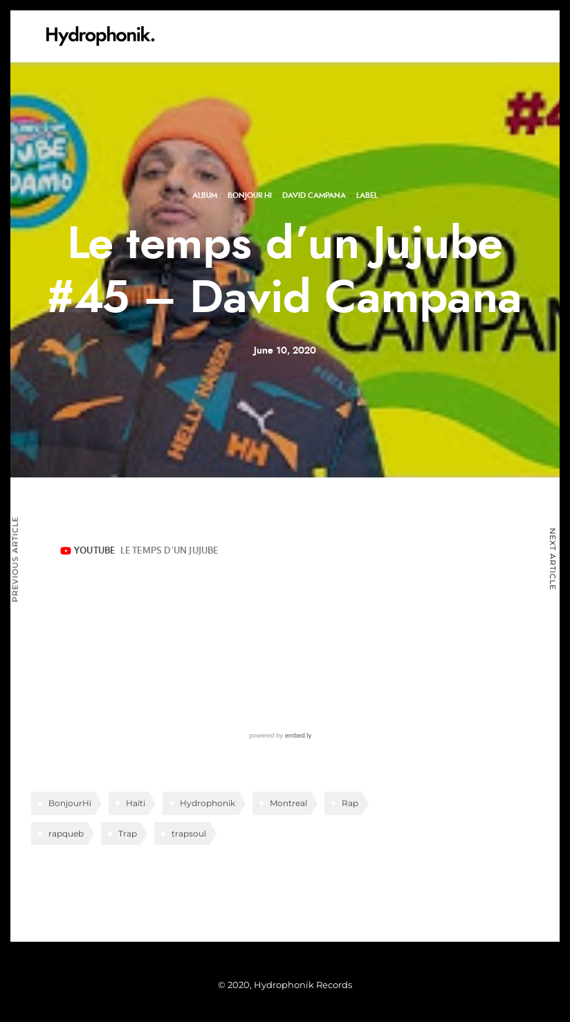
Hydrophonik (207, 803)
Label (367, 195)
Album (204, 195)
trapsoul (189, 833)
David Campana (314, 195)
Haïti (135, 803)
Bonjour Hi (250, 195)
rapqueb (66, 833)
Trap (127, 833)
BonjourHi (69, 803)
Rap (350, 803)
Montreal (288, 803)
